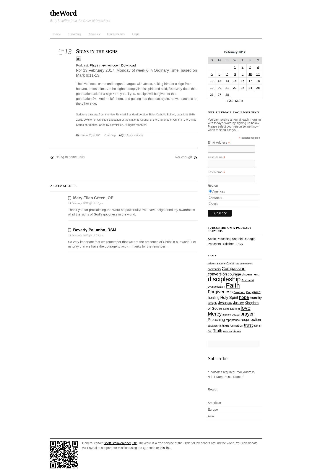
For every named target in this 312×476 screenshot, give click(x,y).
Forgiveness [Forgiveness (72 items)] (220, 291)
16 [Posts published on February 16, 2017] (242, 81)
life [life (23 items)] (221, 309)
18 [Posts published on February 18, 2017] (258, 81)
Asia (215, 204)
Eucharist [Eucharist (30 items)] (248, 280)
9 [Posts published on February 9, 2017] (243, 74)
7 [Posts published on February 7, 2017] (227, 74)
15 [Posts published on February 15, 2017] (235, 81)
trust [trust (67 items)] (248, 324)
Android (237, 239)
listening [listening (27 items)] (234, 308)
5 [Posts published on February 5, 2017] (212, 74)
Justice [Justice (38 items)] (238, 303)
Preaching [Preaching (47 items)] (216, 319)
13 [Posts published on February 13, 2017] (219, 81)
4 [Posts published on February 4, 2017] (258, 67)
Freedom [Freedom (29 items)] (239, 292)
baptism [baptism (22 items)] (221, 263)
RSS (239, 244)
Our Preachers (116, 34)
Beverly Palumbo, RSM (94, 230)
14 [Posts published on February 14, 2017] (227, 81)
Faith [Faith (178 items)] (233, 285)
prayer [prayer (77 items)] (247, 314)
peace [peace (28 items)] (236, 314)
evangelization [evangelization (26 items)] (216, 286)
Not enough (186, 157)
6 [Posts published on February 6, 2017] (219, 74)
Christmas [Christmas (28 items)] (232, 263)
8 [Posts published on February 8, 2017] (235, 74)
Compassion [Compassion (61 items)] (233, 268)
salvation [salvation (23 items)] (213, 325)
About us (94, 34)
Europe (217, 197)
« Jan (230, 100)
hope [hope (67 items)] (244, 297)
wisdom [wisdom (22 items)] (236, 331)
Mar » (239, 100)
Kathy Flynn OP (90, 135)
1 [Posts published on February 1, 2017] (235, 67)
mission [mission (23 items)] (227, 314)
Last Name (216, 172)
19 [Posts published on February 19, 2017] (211, 87)
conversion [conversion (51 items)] (217, 274)
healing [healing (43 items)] (213, 298)
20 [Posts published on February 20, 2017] (219, 87)
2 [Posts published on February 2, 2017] (243, 67)
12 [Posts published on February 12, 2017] (211, 81)
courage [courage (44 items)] (234, 274)
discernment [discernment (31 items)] (250, 274)
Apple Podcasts (218, 239)
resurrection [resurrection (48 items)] (251, 319)
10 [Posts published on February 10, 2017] (250, 74)
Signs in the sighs (96, 51)
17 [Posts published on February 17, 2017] (250, 81)
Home (57, 34)
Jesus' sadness (135, 135)
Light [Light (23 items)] (226, 309)
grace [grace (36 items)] (256, 292)
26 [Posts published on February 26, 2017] (211, 94)
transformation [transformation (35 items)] (232, 325)
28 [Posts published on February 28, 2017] (227, 94)
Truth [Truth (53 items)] (217, 330)
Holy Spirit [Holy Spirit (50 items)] (229, 297)
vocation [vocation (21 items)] (227, 331)
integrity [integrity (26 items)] (212, 303)
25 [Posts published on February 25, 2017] (258, 87)
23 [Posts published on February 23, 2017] (242, 87)
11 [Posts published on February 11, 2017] (258, 74)
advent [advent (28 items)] (212, 263)
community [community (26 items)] (214, 269)
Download (128, 65)
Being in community (67, 157)
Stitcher (228, 244)
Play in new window (104, 65)
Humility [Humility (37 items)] (256, 298)
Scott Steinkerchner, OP (120, 443)
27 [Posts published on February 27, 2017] (219, 94)
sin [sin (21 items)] (219, 325)
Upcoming (74, 34)
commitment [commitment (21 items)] (246, 263)
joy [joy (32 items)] (230, 303)
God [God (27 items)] (248, 292)
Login (135, 34)
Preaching (110, 135)
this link (165, 448)
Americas (218, 191)
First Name (216, 157)
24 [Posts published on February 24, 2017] (250, 87)
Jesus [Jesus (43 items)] (223, 303)
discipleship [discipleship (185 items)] (224, 279)
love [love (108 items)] (245, 308)
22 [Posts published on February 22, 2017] (235, 87)
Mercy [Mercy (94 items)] (215, 314)
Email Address (219, 143)
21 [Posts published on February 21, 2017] (227, 87)
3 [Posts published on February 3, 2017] (250, 67)
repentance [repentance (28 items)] (233, 320)
